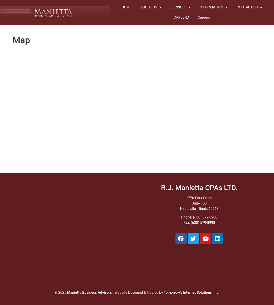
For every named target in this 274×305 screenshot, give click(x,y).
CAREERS (181, 17)
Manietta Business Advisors (89, 292)
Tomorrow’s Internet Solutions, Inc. (191, 292)
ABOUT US (151, 7)
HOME (126, 7)
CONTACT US (249, 7)
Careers (204, 17)
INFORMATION (214, 7)
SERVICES (180, 7)
